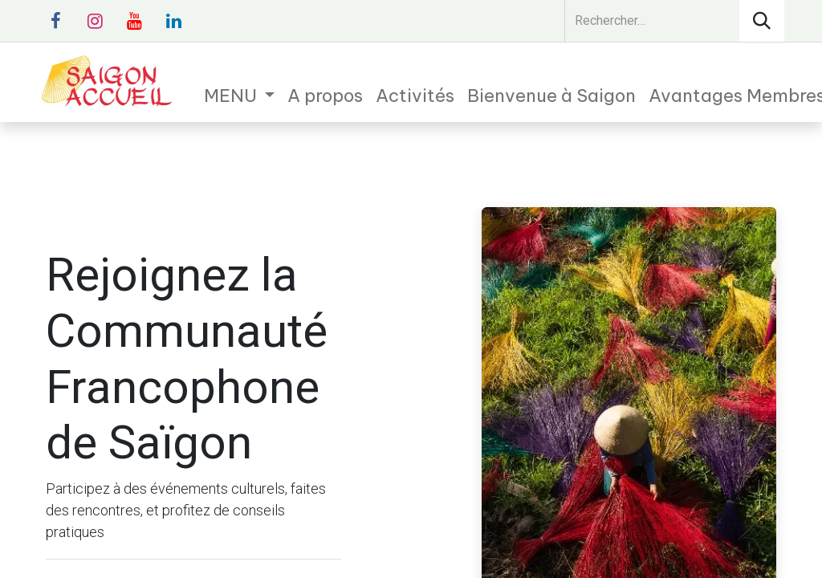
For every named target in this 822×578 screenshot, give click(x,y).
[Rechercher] (761, 21)
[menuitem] (239, 96)
